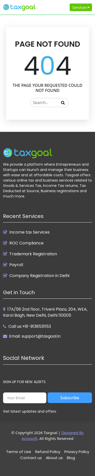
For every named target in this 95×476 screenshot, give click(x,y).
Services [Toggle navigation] (81, 7)
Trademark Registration (33, 254)
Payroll (16, 265)
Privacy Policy (76, 451)
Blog (71, 457)
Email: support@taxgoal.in (35, 336)
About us (54, 457)
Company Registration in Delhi (39, 276)
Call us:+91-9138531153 (29, 326)
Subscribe (69, 397)
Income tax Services (29, 232)
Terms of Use (18, 451)
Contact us (31, 457)
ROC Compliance (26, 243)
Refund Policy (47, 451)
